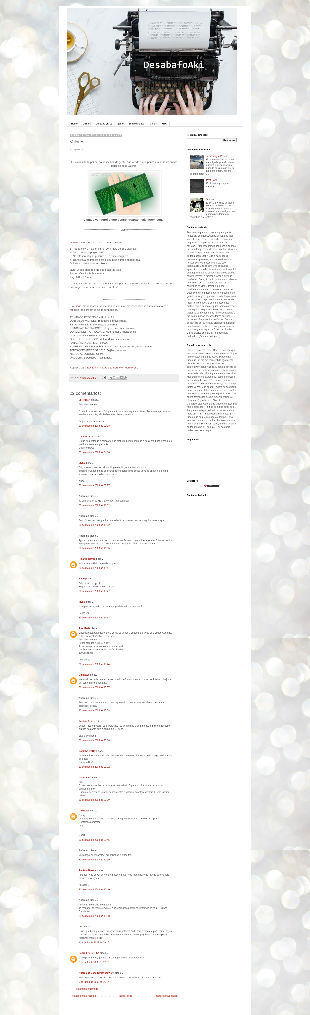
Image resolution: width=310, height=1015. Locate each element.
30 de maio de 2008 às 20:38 (94, 740)
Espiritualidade (136, 123)
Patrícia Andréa (87, 721)
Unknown (84, 674)
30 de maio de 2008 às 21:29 (94, 799)
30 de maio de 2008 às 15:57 (94, 687)
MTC (164, 123)
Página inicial (125, 995)
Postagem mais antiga (166, 995)
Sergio (117, 367)
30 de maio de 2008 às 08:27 (94, 485)
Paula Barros (86, 777)
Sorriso (210, 199)
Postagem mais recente (83, 995)
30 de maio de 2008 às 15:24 (94, 664)
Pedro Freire (131, 367)
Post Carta (212, 180)
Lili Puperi (84, 400)
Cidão (77, 306)
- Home (74, 123)
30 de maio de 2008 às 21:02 (94, 766)
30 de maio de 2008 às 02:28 (94, 425)
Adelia (108, 367)
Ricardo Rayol (87, 558)
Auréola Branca (87, 870)
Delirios (87, 123)
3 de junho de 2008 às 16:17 (94, 982)
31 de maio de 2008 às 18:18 (94, 916)
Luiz (81, 926)
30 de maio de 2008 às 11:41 (94, 568)
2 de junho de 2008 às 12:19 (94, 962)
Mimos (153, 123)
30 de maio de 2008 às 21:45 (94, 840)
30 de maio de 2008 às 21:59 (94, 859)
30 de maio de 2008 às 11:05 (94, 548)
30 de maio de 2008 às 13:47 (94, 591)
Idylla (82, 463)
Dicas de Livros (104, 123)
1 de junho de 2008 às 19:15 (94, 942)
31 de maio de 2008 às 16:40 (94, 889)
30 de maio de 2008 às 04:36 (94, 452)
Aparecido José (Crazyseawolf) (96, 973)
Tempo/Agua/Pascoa (217, 156)
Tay (89, 367)
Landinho (97, 367)
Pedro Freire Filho (89, 953)
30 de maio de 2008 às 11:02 (94, 505)
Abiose (76, 242)
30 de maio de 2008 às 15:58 (94, 710)
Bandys (83, 578)
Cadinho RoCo (87, 436)
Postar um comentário (86, 989)
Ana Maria (84, 628)
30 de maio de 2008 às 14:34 (94, 617)
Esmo (120, 123)
